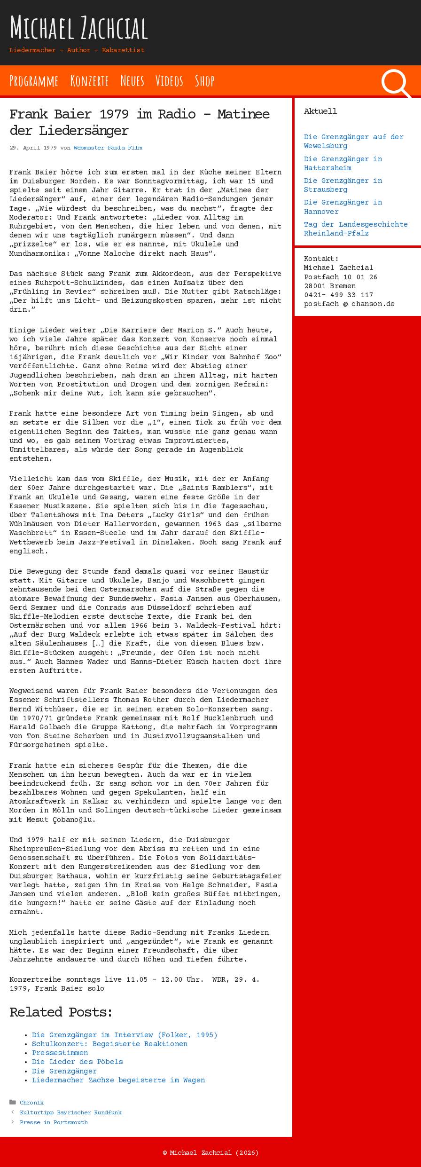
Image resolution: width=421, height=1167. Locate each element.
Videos (169, 80)
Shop (205, 80)
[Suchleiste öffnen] (396, 80)
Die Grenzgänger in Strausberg (343, 185)
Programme (34, 80)
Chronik (31, 1103)
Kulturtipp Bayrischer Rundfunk (70, 1113)
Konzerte (89, 80)
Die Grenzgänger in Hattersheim (343, 164)
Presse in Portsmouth (53, 1123)
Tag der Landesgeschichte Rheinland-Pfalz (356, 229)
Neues (132, 80)
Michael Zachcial (78, 27)
